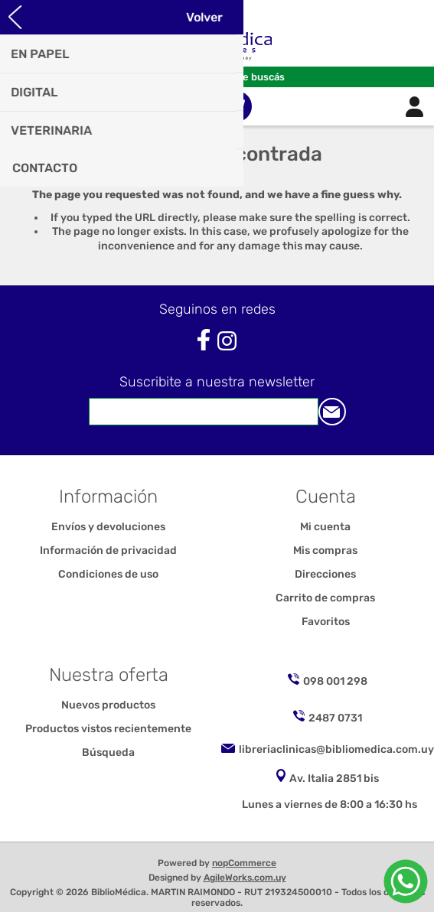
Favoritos (326, 621)
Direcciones (325, 574)
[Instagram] (227, 340)
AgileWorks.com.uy (245, 877)
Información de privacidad (108, 550)
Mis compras (325, 550)
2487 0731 (335, 718)
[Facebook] (203, 340)
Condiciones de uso (108, 574)
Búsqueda (108, 752)
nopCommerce (244, 863)
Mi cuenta (325, 526)
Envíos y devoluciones (108, 526)
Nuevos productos (108, 705)
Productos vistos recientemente (108, 728)
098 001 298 (335, 681)
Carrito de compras (236, 106)
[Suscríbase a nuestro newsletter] (203, 411)
